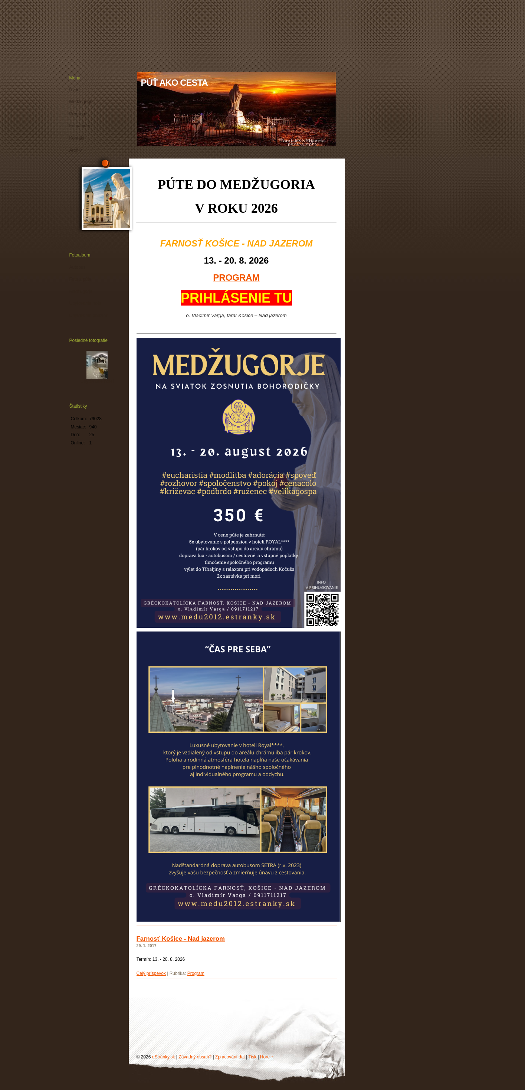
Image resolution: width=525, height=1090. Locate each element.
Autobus (77, 267)
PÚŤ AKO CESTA (174, 83)
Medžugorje (81, 101)
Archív (75, 150)
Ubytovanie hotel (85, 303)
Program (195, 973)
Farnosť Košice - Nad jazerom (181, 938)
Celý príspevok (151, 973)
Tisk (252, 1057)
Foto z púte (80, 279)
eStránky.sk (163, 1057)
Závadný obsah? (194, 1057)
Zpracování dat (230, 1057)
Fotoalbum (80, 125)
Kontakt (77, 138)
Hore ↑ (266, 1057)
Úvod (74, 89)
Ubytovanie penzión (88, 315)
